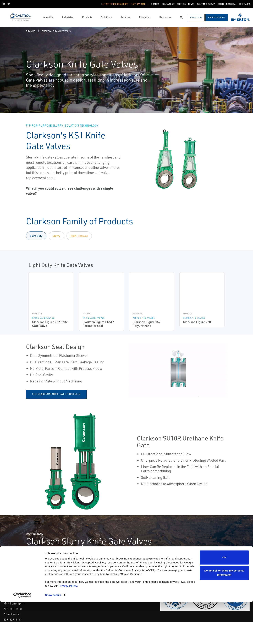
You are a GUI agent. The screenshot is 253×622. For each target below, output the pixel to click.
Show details (53, 615)
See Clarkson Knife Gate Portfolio (56, 394)
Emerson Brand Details (56, 31)
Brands (30, 31)
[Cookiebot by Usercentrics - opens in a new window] (22, 615)
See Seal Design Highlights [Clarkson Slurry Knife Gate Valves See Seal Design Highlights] (202, 557)
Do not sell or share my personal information (224, 592)
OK (224, 577)
